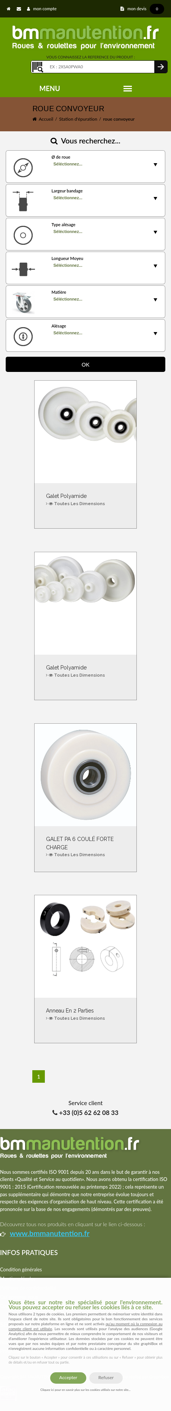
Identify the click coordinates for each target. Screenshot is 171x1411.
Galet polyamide (85, 500)
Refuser (106, 1377)
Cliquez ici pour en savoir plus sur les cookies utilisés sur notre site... (85, 1390)
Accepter (68, 1377)
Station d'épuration (78, 119)
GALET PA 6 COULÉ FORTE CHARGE (85, 847)
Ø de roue (60, 156)
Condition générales (21, 1269)
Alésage (58, 325)
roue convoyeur (119, 119)
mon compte (42, 8)
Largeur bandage (66, 190)
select (155, 164)
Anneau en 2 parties (85, 1015)
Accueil (46, 119)
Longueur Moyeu (67, 258)
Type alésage (63, 224)
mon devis (142, 8)
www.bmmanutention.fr (50, 1233)
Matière (58, 292)
